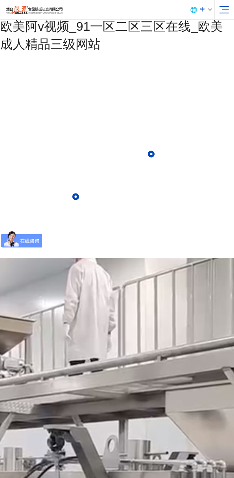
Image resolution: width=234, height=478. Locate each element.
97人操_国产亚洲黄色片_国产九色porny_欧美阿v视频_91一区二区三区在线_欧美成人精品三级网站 (115, 26)
